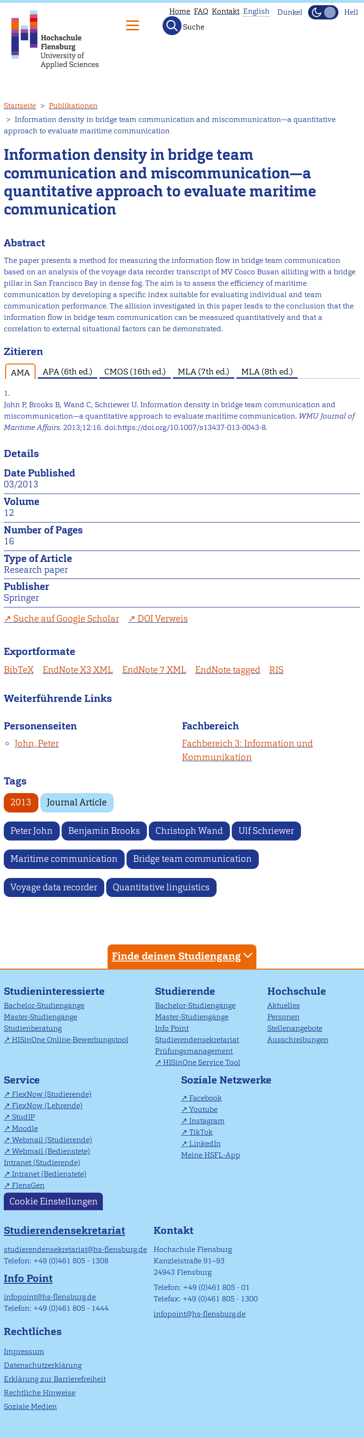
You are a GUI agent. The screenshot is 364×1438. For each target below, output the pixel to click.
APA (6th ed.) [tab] (67, 371)
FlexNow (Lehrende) (47, 1106)
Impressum (24, 1351)
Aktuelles (283, 1005)
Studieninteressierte (54, 991)
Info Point (172, 1028)
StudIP (23, 1117)
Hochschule (296, 991)
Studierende (185, 991)
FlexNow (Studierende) (51, 1094)
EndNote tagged (227, 670)
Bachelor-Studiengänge (44, 1005)
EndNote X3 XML (78, 670)
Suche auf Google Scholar (66, 619)
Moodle (25, 1128)
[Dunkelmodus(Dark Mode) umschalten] (323, 12)
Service (22, 1080)
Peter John (31, 831)
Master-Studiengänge (40, 1017)
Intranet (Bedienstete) (49, 1174)
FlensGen (28, 1185)
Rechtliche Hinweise (39, 1393)
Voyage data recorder (53, 887)
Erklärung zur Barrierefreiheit (55, 1379)
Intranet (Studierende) (42, 1162)
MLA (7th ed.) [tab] (203, 371)
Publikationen (73, 106)
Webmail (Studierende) (52, 1140)
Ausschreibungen (297, 1040)
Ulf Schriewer (266, 831)
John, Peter (37, 743)
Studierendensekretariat (197, 1040)
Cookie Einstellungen (53, 1201)
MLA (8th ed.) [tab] (267, 371)
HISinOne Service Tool (201, 1062)
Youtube (203, 1109)
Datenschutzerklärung (43, 1365)
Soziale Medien (30, 1406)
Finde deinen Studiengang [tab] (183, 955)
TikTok (201, 1132)
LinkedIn (205, 1144)
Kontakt (225, 11)
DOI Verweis (162, 619)
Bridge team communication (192, 859)
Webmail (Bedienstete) (51, 1151)
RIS (276, 670)
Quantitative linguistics (161, 887)
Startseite (20, 106)
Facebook (205, 1098)
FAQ (201, 11)
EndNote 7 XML (154, 670)
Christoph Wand (189, 831)
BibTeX (19, 670)
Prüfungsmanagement (194, 1051)
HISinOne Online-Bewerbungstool (70, 1040)
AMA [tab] (20, 372)
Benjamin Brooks (104, 831)
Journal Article (77, 802)
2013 (20, 802)
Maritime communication (64, 859)
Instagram (207, 1121)
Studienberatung (33, 1028)
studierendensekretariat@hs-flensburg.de (75, 1249)
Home (179, 11)
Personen (283, 1017)
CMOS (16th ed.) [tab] (135, 371)
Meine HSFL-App (210, 1155)
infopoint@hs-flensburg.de (50, 1297)
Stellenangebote (294, 1028)
